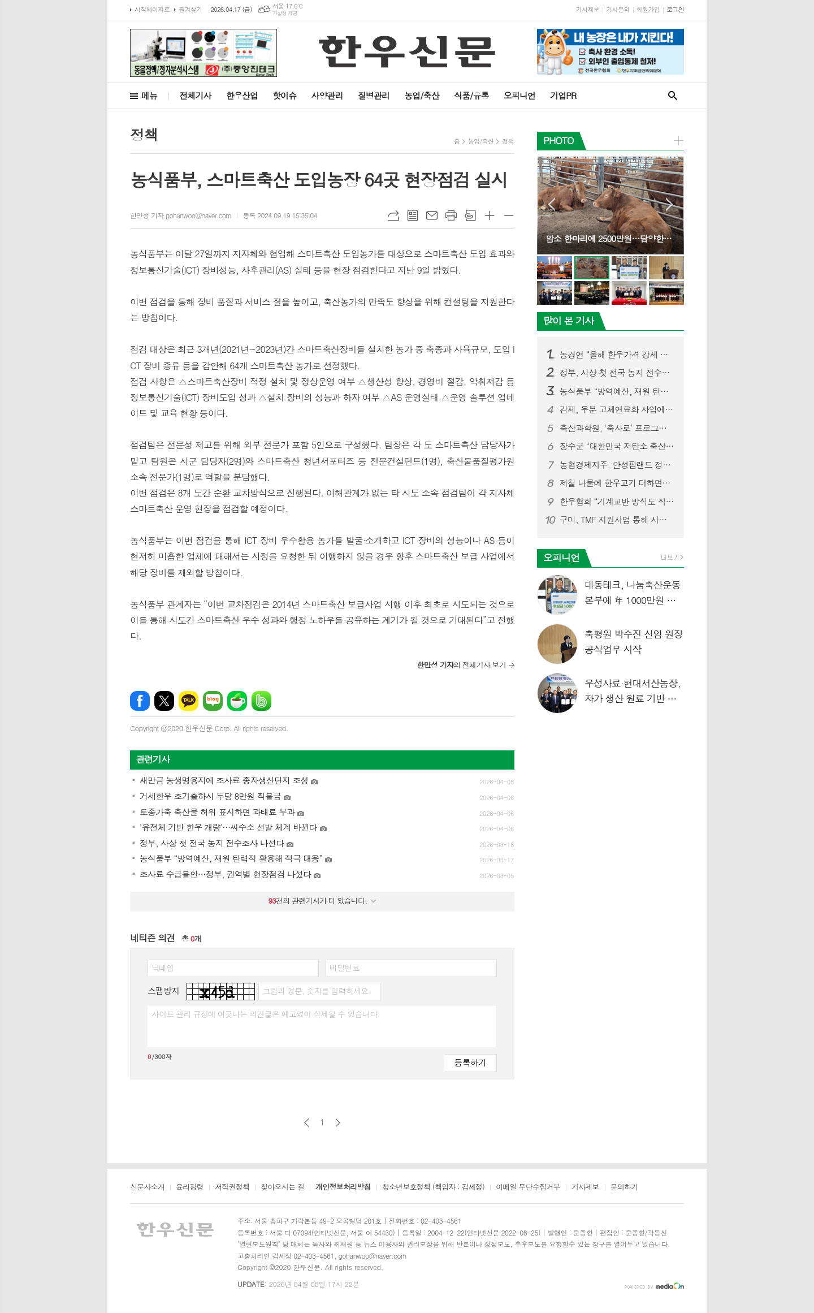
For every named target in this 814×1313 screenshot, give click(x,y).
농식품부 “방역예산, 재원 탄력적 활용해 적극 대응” (617, 391)
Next (670, 204)
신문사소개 (147, 1187)
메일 (432, 215)
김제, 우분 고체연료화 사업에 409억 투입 (617, 409)
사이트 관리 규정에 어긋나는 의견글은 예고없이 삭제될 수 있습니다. (265, 1014)
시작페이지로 (152, 9)
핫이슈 (284, 95)
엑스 (164, 701)
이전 (306, 1122)
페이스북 (140, 701)
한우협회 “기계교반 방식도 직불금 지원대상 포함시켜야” (617, 501)
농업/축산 (421, 95)
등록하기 (470, 1062)
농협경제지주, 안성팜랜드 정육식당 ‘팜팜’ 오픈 (617, 464)
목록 (412, 215)
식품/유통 (471, 95)
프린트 (451, 215)
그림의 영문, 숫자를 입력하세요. (316, 991)
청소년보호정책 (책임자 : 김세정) (433, 1187)
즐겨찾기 (190, 9)
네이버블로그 (213, 701)
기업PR (563, 95)
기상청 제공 (285, 13)
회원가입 (648, 9)
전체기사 (195, 95)
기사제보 (587, 9)
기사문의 (617, 9)
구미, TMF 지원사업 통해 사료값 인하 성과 (617, 519)
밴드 (261, 701)
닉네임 (162, 967)
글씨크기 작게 (508, 215)
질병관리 (373, 95)
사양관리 (327, 95)
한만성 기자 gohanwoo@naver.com (180, 215)
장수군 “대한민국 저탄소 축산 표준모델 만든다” (617, 446)
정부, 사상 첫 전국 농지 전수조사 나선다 (617, 372)
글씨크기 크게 (489, 215)
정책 (508, 141)
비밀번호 (345, 967)
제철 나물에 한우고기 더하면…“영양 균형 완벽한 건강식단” (617, 483)
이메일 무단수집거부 (528, 1187)
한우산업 (242, 95)
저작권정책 (232, 1187)
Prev (551, 204)
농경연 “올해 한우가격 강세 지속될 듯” (617, 354)
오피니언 (519, 95)
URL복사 (393, 215)
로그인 (675, 9)
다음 (337, 1122)
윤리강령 (190, 1187)
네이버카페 (237, 701)
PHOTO (558, 140)
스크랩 (470, 215)
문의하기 (624, 1187)
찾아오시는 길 (282, 1187)
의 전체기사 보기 (461, 664)
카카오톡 (188, 701)
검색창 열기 (672, 96)
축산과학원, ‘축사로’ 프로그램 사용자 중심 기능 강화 (617, 428)
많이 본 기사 (568, 320)
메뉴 (149, 95)
